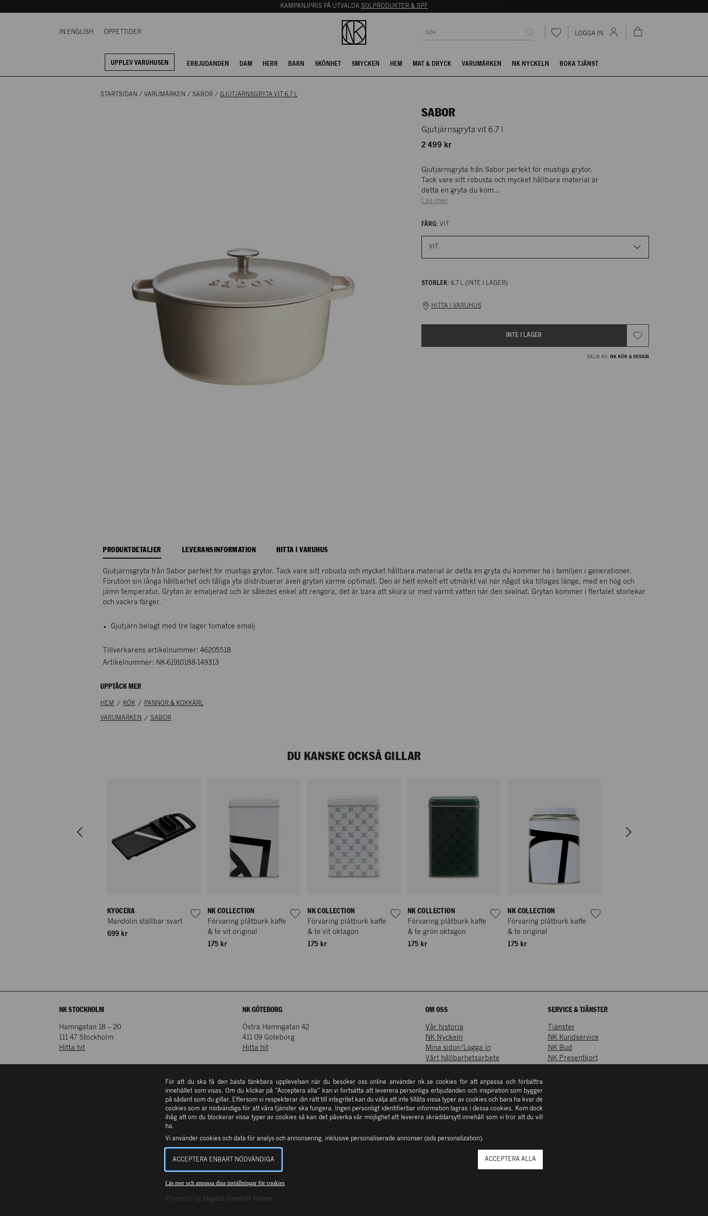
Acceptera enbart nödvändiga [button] (223, 1159)
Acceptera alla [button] (510, 1159)
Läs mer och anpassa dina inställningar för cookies (225, 1183)
